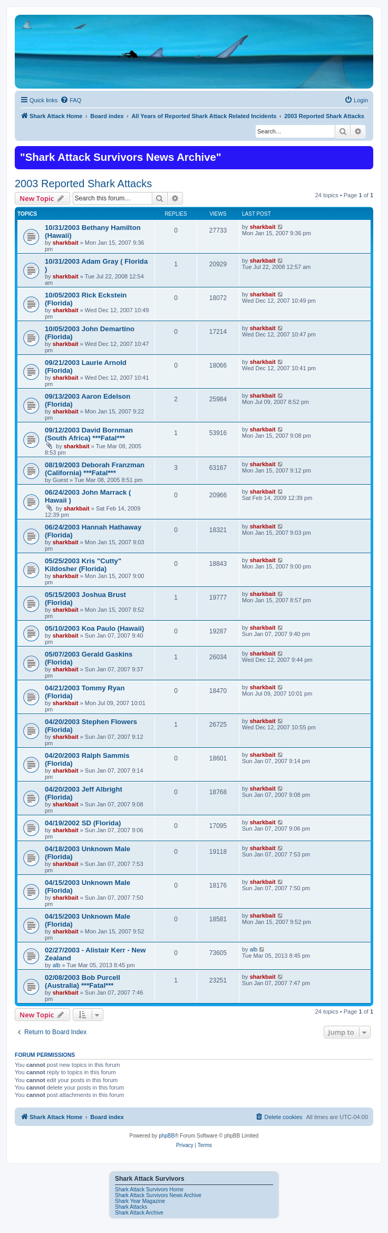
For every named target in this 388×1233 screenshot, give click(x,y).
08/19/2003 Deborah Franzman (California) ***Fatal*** (94, 469)
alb (57, 965)
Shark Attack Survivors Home (149, 1189)
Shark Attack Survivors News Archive (158, 1195)
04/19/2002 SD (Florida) (83, 823)
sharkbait (66, 242)
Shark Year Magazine (140, 1201)
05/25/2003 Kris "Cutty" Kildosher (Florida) (83, 565)
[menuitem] (70, 100)
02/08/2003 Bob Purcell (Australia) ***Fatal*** (82, 981)
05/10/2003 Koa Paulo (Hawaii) (94, 628)
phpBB (166, 1136)
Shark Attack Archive (139, 1213)
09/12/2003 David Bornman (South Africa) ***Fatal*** (89, 434)
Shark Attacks (131, 1207)
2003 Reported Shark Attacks (83, 183)
